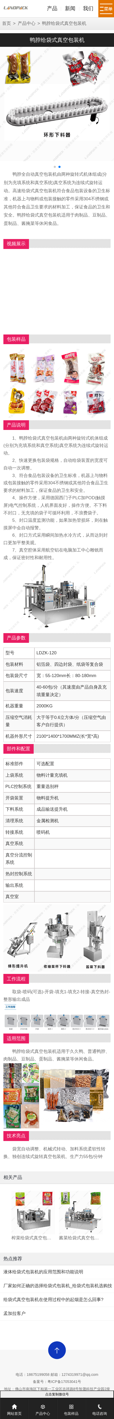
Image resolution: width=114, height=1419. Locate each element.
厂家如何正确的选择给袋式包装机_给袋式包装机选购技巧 (57, 1288)
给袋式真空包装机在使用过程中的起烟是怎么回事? (53, 1299)
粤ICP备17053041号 (64, 1382)
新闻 (70, 8)
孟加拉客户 (14, 1313)
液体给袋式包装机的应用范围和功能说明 (43, 1271)
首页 (6, 23)
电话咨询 (99, 1407)
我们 (88, 8)
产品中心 (26, 23)
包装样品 (71, 1407)
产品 (52, 8)
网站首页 (14, 1407)
